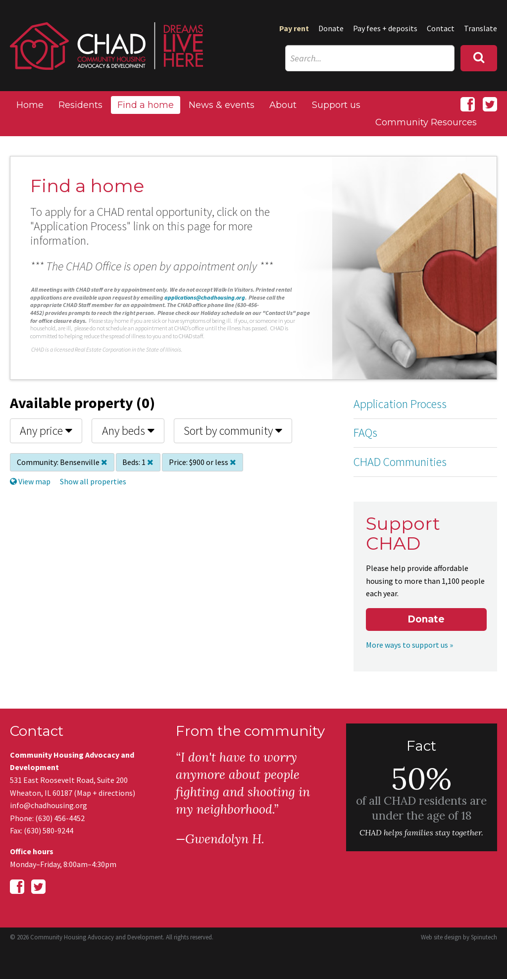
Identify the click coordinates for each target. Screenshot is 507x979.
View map (30, 481)
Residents (80, 105)
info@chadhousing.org (48, 805)
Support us (336, 105)
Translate (480, 28)
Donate (331, 28)
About (283, 105)
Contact (441, 28)
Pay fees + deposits (385, 28)
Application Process (400, 404)
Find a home (145, 105)
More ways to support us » (409, 645)
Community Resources (426, 122)
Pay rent (294, 28)
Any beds (128, 430)
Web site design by (459, 937)
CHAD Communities (400, 461)
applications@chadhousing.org (204, 297)
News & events (221, 105)
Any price (46, 430)
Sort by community (233, 430)
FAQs (365, 432)
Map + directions (105, 793)
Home (30, 105)
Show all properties (93, 481)
